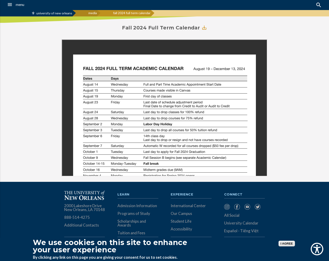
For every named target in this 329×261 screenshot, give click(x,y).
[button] (30, 4)
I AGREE (287, 243)
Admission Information (137, 205)
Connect (233, 194)
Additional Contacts (81, 225)
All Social (231, 215)
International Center (188, 205)
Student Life (181, 221)
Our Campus (181, 213)
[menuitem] (228, 207)
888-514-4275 (77, 217)
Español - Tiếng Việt (241, 230)
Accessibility (181, 229)
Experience (182, 194)
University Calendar (241, 223)
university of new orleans (54, 13)
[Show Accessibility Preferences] (317, 249)
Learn (123, 194)
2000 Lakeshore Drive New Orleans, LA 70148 (84, 207)
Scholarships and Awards (131, 223)
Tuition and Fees (131, 232)
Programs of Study (133, 213)
